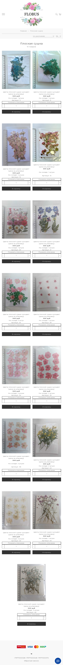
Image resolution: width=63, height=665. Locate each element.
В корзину (16, 112)
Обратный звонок (31, 661)
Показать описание (16, 102)
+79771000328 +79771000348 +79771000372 (31, 658)
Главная (23, 31)
